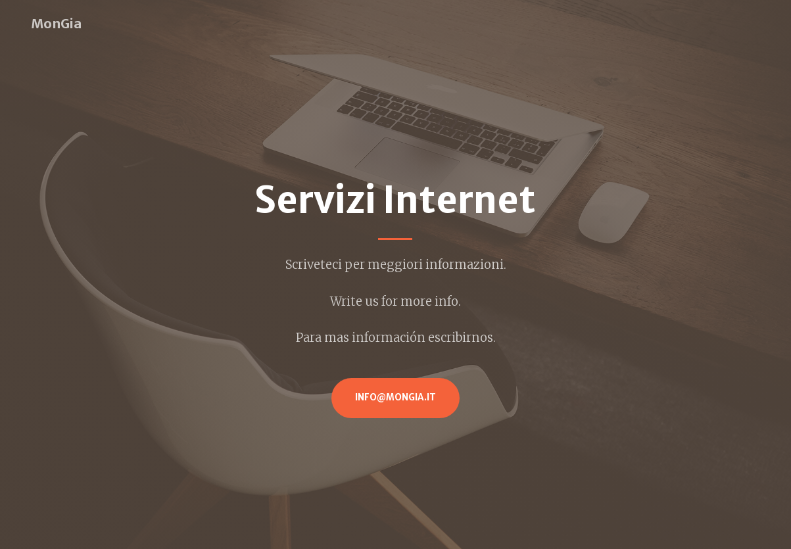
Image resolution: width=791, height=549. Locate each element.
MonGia (56, 23)
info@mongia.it (395, 397)
